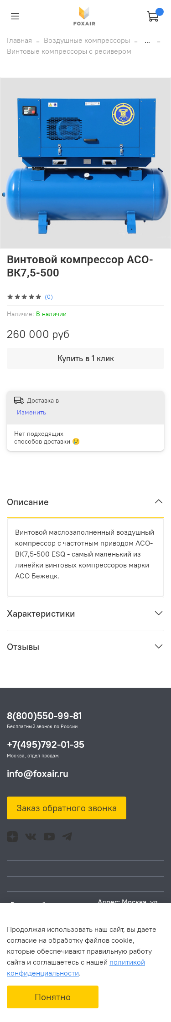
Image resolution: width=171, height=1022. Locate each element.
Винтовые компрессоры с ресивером (69, 51)
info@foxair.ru (37, 773)
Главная (19, 40)
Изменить (31, 412)
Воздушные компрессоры (87, 40)
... (147, 40)
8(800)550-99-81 (44, 716)
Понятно (53, 996)
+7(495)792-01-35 (45, 744)
